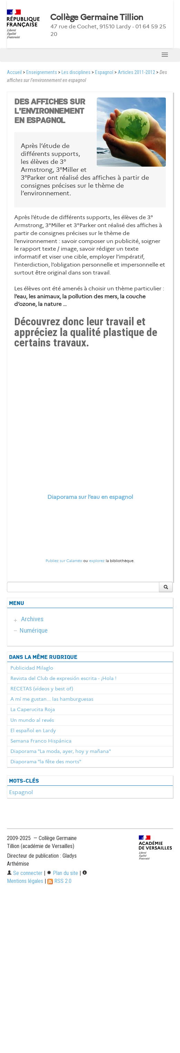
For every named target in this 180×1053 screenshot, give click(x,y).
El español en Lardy (33, 730)
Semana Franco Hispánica (41, 741)
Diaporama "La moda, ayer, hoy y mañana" (60, 751)
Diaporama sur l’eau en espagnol (90, 497)
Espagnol (104, 72)
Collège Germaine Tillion (96, 17)
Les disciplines (76, 72)
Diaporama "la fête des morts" (45, 761)
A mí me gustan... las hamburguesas (51, 699)
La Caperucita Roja (32, 709)
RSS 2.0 (59, 881)
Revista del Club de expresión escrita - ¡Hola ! (63, 678)
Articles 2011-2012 (136, 72)
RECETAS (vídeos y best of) (41, 689)
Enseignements (41, 72)
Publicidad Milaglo (31, 668)
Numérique (34, 630)
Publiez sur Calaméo (64, 560)
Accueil (14, 72)
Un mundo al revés (32, 720)
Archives (32, 619)
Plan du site (62, 873)
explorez (97, 560)
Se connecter (24, 873)
